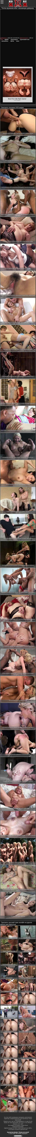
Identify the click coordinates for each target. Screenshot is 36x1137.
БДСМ (6, 39)
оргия (12, 41)
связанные (4, 41)
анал (17, 41)
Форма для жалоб (24, 1132)
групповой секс (24, 39)
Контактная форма (12, 1132)
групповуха (14, 39)
